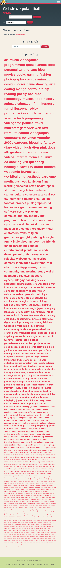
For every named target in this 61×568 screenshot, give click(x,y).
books (21, 74)
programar (31, 466)
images (34, 459)
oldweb (20, 294)
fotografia (29, 457)
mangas (38, 503)
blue (21, 452)
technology (12, 99)
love (45, 128)
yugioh (37, 549)
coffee (21, 298)
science (10, 118)
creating (23, 515)
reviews (24, 275)
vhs (54, 481)
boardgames (32, 428)
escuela (44, 469)
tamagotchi (32, 536)
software (10, 211)
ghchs (17, 375)
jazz (41, 452)
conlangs (54, 540)
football (9, 203)
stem (33, 546)
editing (37, 237)
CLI (19, 564)
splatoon (50, 363)
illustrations (13, 515)
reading (10, 94)
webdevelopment (12, 369)
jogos (19, 400)
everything (38, 262)
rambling (32, 532)
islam (10, 534)
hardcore (48, 489)
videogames (29, 60)
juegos (52, 333)
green (18, 478)
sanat (19, 520)
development (13, 254)
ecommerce (29, 434)
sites (15, 499)
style (15, 418)
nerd (33, 480)
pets (27, 294)
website (41, 190)
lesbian (16, 442)
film (36, 103)
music (14, 60)
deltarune (50, 287)
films (45, 181)
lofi (15, 548)
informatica (10, 298)
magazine (31, 505)
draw (6, 471)
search (19, 483)
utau (28, 431)
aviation (39, 499)
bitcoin (17, 457)
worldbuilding (14, 176)
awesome (49, 437)
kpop (38, 99)
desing (54, 536)
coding (9, 89)
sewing (33, 267)
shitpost (44, 518)
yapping (43, 503)
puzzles (26, 388)
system (40, 353)
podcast (26, 426)
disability (13, 528)
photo (32, 353)
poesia (42, 532)
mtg (41, 520)
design (9, 84)
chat (6, 319)
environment (18, 450)
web (38, 128)
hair (50, 499)
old (38, 452)
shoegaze (15, 520)
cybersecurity (11, 329)
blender (42, 403)
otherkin (6, 483)
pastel (19, 469)
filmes (24, 466)
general (18, 497)
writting (47, 495)
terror (38, 520)
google (34, 520)
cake (5, 549)
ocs (30, 94)
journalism (38, 388)
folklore (37, 524)
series (45, 224)
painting (29, 198)
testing (51, 315)
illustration (31, 147)
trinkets (50, 480)
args (38, 462)
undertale (23, 308)
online (34, 397)
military (48, 532)
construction (45, 457)
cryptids (6, 505)
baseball (28, 462)
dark (36, 418)
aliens (17, 372)
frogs (22, 497)
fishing (27, 485)
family (33, 378)
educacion (12, 287)
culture (19, 194)
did (22, 495)
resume (22, 350)
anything (9, 336)
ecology (13, 478)
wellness (28, 501)
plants (28, 250)
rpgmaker (21, 507)
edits (42, 548)
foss (45, 501)
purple (26, 497)
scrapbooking (18, 513)
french (31, 516)
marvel (47, 372)
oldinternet (45, 540)
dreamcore (22, 412)
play (25, 516)
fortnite (41, 385)
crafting (8, 333)
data (6, 403)
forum (35, 476)
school (23, 133)
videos (9, 157)
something (28, 534)
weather (29, 476)
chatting (6, 481)
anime (42, 65)
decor (10, 520)
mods (42, 501)
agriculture (51, 548)
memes (34, 157)
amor (15, 412)
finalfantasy (42, 536)
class (48, 515)
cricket (50, 481)
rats (40, 497)
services (45, 459)
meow (39, 412)
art (6, 60)
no (11, 403)
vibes (37, 540)
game (30, 84)
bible (22, 489)
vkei (28, 409)
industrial (33, 524)
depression (39, 493)
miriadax (6, 520)
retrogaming (47, 466)
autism (29, 343)
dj (23, 469)
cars (45, 176)
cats (33, 69)
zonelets (8, 412)
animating (38, 532)
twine (22, 437)
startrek (19, 516)
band (26, 340)
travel (39, 123)
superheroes (26, 513)
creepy (53, 457)
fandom (50, 167)
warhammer (6, 542)
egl (51, 495)
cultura (26, 487)
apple (35, 522)
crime (50, 522)
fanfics (41, 528)
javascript (39, 258)
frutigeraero (23, 360)
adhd (49, 530)
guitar (27, 254)
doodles (28, 530)
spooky (23, 534)
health (41, 186)
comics (30, 79)
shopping (49, 308)
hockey (6, 487)
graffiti (20, 503)
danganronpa (42, 420)
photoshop (26, 544)
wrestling (18, 426)
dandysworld (15, 530)
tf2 (13, 420)
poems (33, 360)
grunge (52, 445)
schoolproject (18, 509)
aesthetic (33, 176)
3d (49, 203)
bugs (33, 333)
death (11, 428)
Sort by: (5, 17)
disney (15, 518)
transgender (10, 360)
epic (15, 469)
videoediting (8, 469)
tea (52, 455)
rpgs (6, 428)
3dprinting (47, 476)
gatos (41, 350)
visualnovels (35, 369)
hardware (22, 473)
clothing (46, 305)
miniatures (36, 544)
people (43, 478)
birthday (51, 394)
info (33, 326)
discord (35, 294)
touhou (50, 385)
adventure (43, 397)
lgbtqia (30, 478)
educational (32, 439)
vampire (34, 518)
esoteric (6, 509)
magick (16, 532)
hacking (31, 280)
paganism (36, 526)
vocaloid (22, 186)
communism (20, 420)
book (17, 315)
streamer (27, 549)
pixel (52, 407)
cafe (49, 452)
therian (12, 473)
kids (22, 516)
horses (25, 464)
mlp (33, 312)
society (40, 505)
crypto (18, 326)
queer (33, 162)
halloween (32, 489)
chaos (9, 524)
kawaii (24, 167)
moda (14, 347)
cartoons (21, 142)
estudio (47, 509)
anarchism (25, 442)
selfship (39, 516)
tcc (54, 478)
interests (32, 350)
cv (54, 495)
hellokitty (40, 431)
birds (23, 329)
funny (8, 241)
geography (49, 442)
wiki (35, 363)
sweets (6, 534)
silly (22, 190)
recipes (29, 415)
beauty (41, 280)
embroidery (26, 532)
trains (23, 457)
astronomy (36, 322)
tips (48, 546)
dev (38, 445)
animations (42, 375)
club (25, 542)
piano (6, 409)
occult (50, 336)
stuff (7, 190)
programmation (50, 526)
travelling (8, 442)
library (11, 499)
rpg (43, 241)
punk (30, 203)
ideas (5, 485)
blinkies (47, 322)
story (35, 254)
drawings (8, 375)
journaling (16, 198)
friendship (46, 493)
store (35, 450)
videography (33, 464)
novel (26, 452)
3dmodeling (22, 445)
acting (6, 457)
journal (26, 171)
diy (25, 211)
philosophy (18, 108)
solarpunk (18, 546)
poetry (22, 94)
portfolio (33, 89)
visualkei (46, 534)
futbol (49, 350)
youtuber (31, 526)
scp (5, 536)
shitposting (27, 493)
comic (44, 152)
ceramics (53, 503)
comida (26, 228)
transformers (8, 452)
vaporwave (35, 305)
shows (40, 220)
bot (31, 511)
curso (18, 491)
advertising (12, 526)
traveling (25, 407)
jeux (54, 538)
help (11, 459)
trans (23, 233)
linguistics (19, 357)
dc (51, 476)
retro (8, 133)
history (48, 99)
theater (11, 457)
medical (11, 480)
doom (38, 457)
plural (26, 491)
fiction (30, 190)
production (43, 428)
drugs (53, 497)
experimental (24, 319)
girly (37, 473)
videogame (12, 123)
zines (42, 267)
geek (28, 536)
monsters (40, 476)
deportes (14, 391)
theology (15, 505)
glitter (34, 542)
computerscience (10, 462)
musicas (49, 540)
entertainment (13, 250)
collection (7, 464)
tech (20, 118)
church (9, 522)
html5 (26, 326)
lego (53, 464)
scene (44, 254)
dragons (38, 391)
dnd (37, 224)
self (14, 546)
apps (37, 357)
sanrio (16, 224)
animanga (32, 483)
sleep (7, 347)
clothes (33, 245)
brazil (11, 495)
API (28, 564)
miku (28, 473)
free (6, 372)
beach (22, 538)
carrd (37, 381)
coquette (30, 381)
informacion (53, 509)
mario (21, 455)
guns (15, 511)
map (39, 548)
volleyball (14, 439)
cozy (20, 464)
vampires (8, 357)
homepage (13, 483)
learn (27, 483)
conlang (50, 513)
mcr (52, 462)
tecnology (46, 542)
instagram (28, 518)
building (49, 507)
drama (6, 480)
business (21, 181)
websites (9, 326)
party (45, 528)
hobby (26, 400)
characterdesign (38, 394)
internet (21, 157)
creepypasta (45, 400)
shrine (25, 423)
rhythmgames (18, 524)
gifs (30, 412)
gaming (32, 74)
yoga (29, 459)
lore (18, 312)
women (13, 497)
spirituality (22, 291)
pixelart (33, 211)
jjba (38, 511)
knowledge (17, 495)
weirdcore (9, 294)
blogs (44, 294)
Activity (7, 12)
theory (34, 511)
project (30, 298)
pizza (6, 391)
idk (6, 152)
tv (31, 167)
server (24, 509)
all (23, 353)
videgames (26, 546)
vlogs (5, 528)
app (11, 372)
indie (16, 241)
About (8, 564)
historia (17, 471)
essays (24, 372)
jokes (31, 542)
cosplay (25, 312)
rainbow (13, 540)
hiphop (22, 415)
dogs (52, 147)
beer (45, 548)
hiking (26, 378)
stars (33, 420)
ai (42, 157)
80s (5, 450)
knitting (8, 353)
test (35, 171)
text (55, 487)
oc (6, 162)
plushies (51, 423)
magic (33, 308)
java (40, 466)
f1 (53, 466)
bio (45, 378)
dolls (51, 347)
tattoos (38, 480)
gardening (18, 152)
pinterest (46, 434)
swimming (35, 478)
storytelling (41, 298)
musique (12, 542)
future (28, 524)
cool (36, 241)
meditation (10, 518)
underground (6, 544)
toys (6, 366)
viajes (23, 530)
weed (29, 471)
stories (9, 194)
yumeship (14, 522)
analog (52, 493)
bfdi (28, 420)
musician (54, 544)
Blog (23, 564)
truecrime (7, 478)
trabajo (5, 546)
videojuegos (39, 133)
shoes (11, 481)
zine (36, 400)
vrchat (28, 528)
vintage (23, 287)
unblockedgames (47, 520)
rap (25, 366)
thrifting (6, 495)
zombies (51, 542)
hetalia (45, 530)
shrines (6, 516)
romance (42, 360)
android (23, 439)
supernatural (29, 469)
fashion (45, 74)
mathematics (26, 391)
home (36, 415)
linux (48, 157)
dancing (51, 369)
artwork (11, 487)
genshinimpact (35, 501)
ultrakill (31, 522)
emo (52, 176)
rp (25, 403)
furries (42, 336)
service (38, 489)
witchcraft (24, 333)
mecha (8, 549)
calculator (21, 532)
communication (24, 522)
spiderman (20, 518)
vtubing (42, 534)
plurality (24, 459)
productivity (35, 548)
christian (33, 495)
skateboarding (36, 372)
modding (20, 385)
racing (26, 489)
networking (48, 497)
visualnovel (38, 491)
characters (11, 233)
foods (33, 431)
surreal (31, 497)
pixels (7, 385)
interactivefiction (39, 530)
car (16, 428)
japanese (42, 333)
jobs (39, 534)
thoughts (24, 301)
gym (44, 369)
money (25, 322)
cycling (35, 507)
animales (43, 485)
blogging (36, 142)
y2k (25, 162)
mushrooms (10, 546)
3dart (36, 505)
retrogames (45, 499)
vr (14, 353)
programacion (15, 113)
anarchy (25, 503)
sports (32, 113)
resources (18, 403)
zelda (37, 528)
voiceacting (39, 522)
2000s (8, 142)
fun (6, 108)
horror (20, 84)
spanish (7, 431)
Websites (10, 9)
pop (37, 466)
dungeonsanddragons (18, 544)
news (32, 186)
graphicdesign (14, 237)
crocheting (30, 509)
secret (17, 549)
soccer (32, 287)
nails (41, 511)
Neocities (19, 560)
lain (27, 353)
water (26, 505)
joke (33, 534)
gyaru (18, 388)
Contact (52, 564)
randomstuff (9, 536)
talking (31, 507)
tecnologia (31, 336)
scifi (47, 194)
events (13, 350)
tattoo (5, 511)
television (42, 347)
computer (9, 291)
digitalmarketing (15, 489)
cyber (40, 464)
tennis (6, 491)
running (7, 420)
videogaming (12, 491)
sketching (7, 489)
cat (38, 198)
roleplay (9, 258)
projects (38, 343)
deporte (47, 447)
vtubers (26, 455)
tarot (51, 375)
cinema (32, 207)
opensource (8, 476)
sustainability (51, 501)
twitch (15, 415)
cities (23, 548)
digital (7, 322)
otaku (44, 507)
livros (37, 483)
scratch (53, 447)
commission (7, 532)
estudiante (21, 485)
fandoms (34, 315)
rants (16, 503)
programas (49, 478)
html (52, 113)
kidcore (32, 485)
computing (38, 455)
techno (23, 476)
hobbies (8, 305)
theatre (18, 340)
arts (40, 194)
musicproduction (45, 516)
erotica (42, 509)
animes (18, 363)
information (10, 308)
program (10, 220)
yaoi (6, 350)
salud (33, 473)
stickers (16, 452)
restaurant (40, 481)
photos (32, 291)
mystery (8, 394)
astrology (27, 363)
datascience (9, 538)
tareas (5, 540)
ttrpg (23, 267)
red (47, 548)
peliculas (8, 415)
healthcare (50, 485)
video (17, 147)
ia (45, 532)
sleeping (23, 347)
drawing (42, 84)
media (9, 181)
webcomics (24, 258)
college (6, 459)
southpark (40, 471)
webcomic (12, 171)
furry (45, 89)
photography (14, 79)
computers (12, 137)
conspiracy (44, 487)
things (33, 442)
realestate (14, 455)
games (31, 65)
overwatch (42, 538)
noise (47, 418)
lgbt (42, 215)
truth (10, 507)
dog (13, 385)
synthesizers (29, 520)
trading (11, 471)
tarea (41, 540)
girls (30, 450)
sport (7, 224)
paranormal (9, 423)
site (29, 329)
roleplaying (9, 400)
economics (24, 478)
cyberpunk (11, 280)
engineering (28, 271)
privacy (18, 423)
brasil (32, 448)
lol (24, 409)
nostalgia (11, 167)
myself (19, 409)
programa (7, 497)
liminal (27, 515)
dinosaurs (15, 448)
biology (43, 301)
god (46, 445)
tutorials (48, 503)
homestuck (11, 207)
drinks (37, 546)
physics (36, 319)
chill (53, 489)
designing (42, 439)
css (19, 211)
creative (8, 315)
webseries (21, 505)
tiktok (49, 473)
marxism (33, 528)
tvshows (9, 340)
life (15, 133)
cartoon (8, 378)
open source (27, 560)
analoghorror (38, 513)
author (42, 483)
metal (49, 228)
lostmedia (46, 522)
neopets (14, 534)
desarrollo (22, 549)
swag (33, 426)
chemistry (46, 455)
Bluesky (41, 560)
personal (11, 69)
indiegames (23, 418)
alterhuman (33, 499)
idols (24, 526)
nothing (16, 322)
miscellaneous (25, 540)
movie (24, 305)
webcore (36, 275)
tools (39, 450)
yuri (17, 397)
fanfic (25, 369)
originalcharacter (47, 524)
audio (45, 412)
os (24, 518)
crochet (21, 203)
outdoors (15, 437)
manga (21, 89)
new (27, 526)
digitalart (28, 224)
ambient (27, 499)
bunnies (22, 428)
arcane (49, 544)
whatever (15, 464)
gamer (34, 471)
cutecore (31, 194)
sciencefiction (20, 499)
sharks (26, 450)
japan (40, 308)
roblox (33, 108)
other (47, 343)
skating (50, 469)
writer (16, 507)
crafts (38, 167)
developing (50, 538)
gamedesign (10, 381)
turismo (50, 487)
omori (6, 439)
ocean (12, 409)
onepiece (11, 509)
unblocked (32, 452)
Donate (14, 564)
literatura (48, 471)
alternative (48, 319)
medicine (46, 381)
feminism (29, 437)
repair (12, 532)
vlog (39, 459)
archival (40, 546)
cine (6, 445)
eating (33, 493)
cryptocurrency (25, 511)
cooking (15, 162)
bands (43, 489)
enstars (51, 483)
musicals (8, 406)
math (14, 190)
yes (17, 473)
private (10, 548)
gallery (16, 394)
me (18, 228)
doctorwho (19, 548)
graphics (41, 203)
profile (32, 347)
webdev (10, 450)
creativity (38, 228)
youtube (43, 137)
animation (44, 79)
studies (12, 544)
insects (6, 473)
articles (51, 516)
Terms (46, 564)
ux (13, 507)
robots (40, 378)
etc (6, 198)
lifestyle (48, 237)
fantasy (49, 142)
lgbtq (28, 237)
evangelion (6, 526)
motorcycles (17, 542)
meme (41, 366)
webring (31, 540)
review (19, 511)
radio (13, 319)
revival (23, 520)
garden (40, 507)
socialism (43, 473)
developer (32, 366)
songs (7, 437)
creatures (53, 532)
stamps (21, 381)
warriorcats (8, 466)
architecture (11, 301)
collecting (9, 363)
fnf (31, 400)
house (5, 522)
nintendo (41, 312)
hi (23, 481)
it (5, 287)
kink (34, 540)
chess (34, 385)
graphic (52, 426)
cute (38, 94)
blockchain (11, 503)
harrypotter (36, 509)
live (51, 515)
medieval (12, 501)
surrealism (17, 480)
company (51, 511)
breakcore (48, 415)
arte (52, 84)
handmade (39, 518)
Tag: (4, 22)
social (40, 287)
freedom (27, 481)
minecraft (11, 128)
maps (42, 480)
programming (14, 65)
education (25, 103)
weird (50, 271)
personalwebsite (41, 329)
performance (12, 516)
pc (55, 455)
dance (50, 220)
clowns (44, 450)
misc (22, 448)
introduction (36, 409)
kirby (46, 483)
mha (46, 538)
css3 (13, 524)
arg (41, 162)
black (17, 540)
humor (48, 388)
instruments (27, 548)
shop (17, 305)
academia (45, 491)
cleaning (15, 485)
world (9, 485)
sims (20, 530)
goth (23, 207)
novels (45, 409)
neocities (43, 515)
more (50, 536)
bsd (46, 480)
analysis (31, 487)
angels (29, 480)
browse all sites (20, 34)
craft (48, 431)
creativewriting (43, 526)
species (12, 513)
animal (5, 518)
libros (41, 418)
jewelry (38, 434)
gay (22, 280)
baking (46, 198)
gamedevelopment (14, 343)
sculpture (31, 491)
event (48, 462)
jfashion (33, 407)
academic (6, 501)
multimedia (47, 464)
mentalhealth (16, 366)
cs (28, 516)
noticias (52, 518)
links (6, 397)
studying (8, 418)
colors (15, 493)
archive (22, 220)
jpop (45, 452)
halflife (26, 538)
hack (28, 542)
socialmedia (9, 434)
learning (9, 186)
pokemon (29, 137)
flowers (34, 301)
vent (27, 448)
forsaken (6, 515)
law (34, 412)
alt (43, 448)
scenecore (8, 426)
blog (41, 69)
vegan (29, 538)
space (50, 186)
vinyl (17, 528)
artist (31, 220)
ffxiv (41, 415)
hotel (31, 546)
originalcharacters (27, 284)
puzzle (41, 363)
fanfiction (34, 181)
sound (20, 481)
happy (21, 542)
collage (40, 442)
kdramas (38, 515)
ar (31, 548)
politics (27, 123)
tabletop (23, 471)
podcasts (16, 476)
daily (18, 536)
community (11, 271)
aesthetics (11, 275)
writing (24, 69)
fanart (8, 245)
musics (37, 536)
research (20, 336)
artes (16, 487)
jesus (32, 455)
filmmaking (39, 437)
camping (32, 515)
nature (43, 113)
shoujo (9, 540)
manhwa (17, 459)
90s (53, 194)
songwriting (34, 538)
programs (6, 513)
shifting (18, 538)
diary (8, 147)
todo (42, 542)
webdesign (44, 284)
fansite (17, 406)
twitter (5, 524)
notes (32, 513)
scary (43, 497)
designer (19, 534)
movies (9, 74)
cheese (14, 538)
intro (28, 385)
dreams (44, 357)
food (51, 65)
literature (47, 103)
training (24, 524)
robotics (21, 431)
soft (49, 505)
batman (53, 505)
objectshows (43, 407)
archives (46, 511)
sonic (37, 250)
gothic (25, 375)
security (25, 394)
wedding (20, 493)
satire (20, 528)
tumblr (34, 462)
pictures (19, 434)
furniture (6, 499)
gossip (51, 546)
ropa (45, 481)
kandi (15, 481)
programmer (17, 466)
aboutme (27, 241)
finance (34, 340)
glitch (10, 505)
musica (28, 99)
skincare (24, 480)
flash (43, 462)
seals (48, 518)
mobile (23, 501)
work (18, 353)
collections (38, 542)
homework (27, 495)
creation (36, 497)
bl (42, 445)
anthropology (31, 503)
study (41, 271)
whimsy (50, 450)
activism (43, 423)
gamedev (27, 128)
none (14, 431)
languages (23, 262)
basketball (10, 284)
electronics (11, 267)
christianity (34, 423)
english (32, 375)
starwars (7, 455)
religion (33, 233)
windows (17, 378)
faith (22, 546)
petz (22, 491)
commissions (13, 215)
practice (6, 507)
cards (18, 515)
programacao (40, 495)
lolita (38, 448)
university (18, 501)
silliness (46, 536)
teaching (47, 391)
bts (34, 457)
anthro (20, 540)
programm (51, 534)
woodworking (32, 549)
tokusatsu (6, 548)
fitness (24, 315)
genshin (30, 357)
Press (33, 564)
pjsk (31, 418)
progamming (42, 426)
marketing (45, 207)
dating (48, 528)
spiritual (41, 544)
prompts (14, 536)
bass (5, 538)
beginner (45, 544)
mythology (32, 403)
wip (16, 333)
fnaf (53, 284)
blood (19, 522)
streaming (20, 245)
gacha (5, 503)
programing (34, 118)
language (9, 312)
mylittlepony (19, 526)
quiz (9, 528)
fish (46, 353)
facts (36, 534)
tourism (21, 487)
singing (40, 326)
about (43, 315)
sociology (37, 487)
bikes (35, 516)
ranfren (44, 546)
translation (20, 462)
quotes (45, 505)
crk (53, 522)
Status (39, 564)
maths (7, 448)
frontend (32, 530)
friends (51, 241)
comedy (9, 262)
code (45, 250)
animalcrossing (7, 530)
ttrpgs (50, 312)
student (12, 445)
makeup (9, 228)
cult (38, 538)
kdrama (38, 485)
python (49, 366)
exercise (24, 528)
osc (12, 397)
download (31, 544)
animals (10, 103)
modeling (33, 481)
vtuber (41, 291)
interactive (9, 388)
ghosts (26, 507)
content (54, 520)
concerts (10, 511)
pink (43, 147)
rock (50, 262)
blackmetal (13, 549)
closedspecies (8, 493)
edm (23, 483)
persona (37, 469)
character (44, 513)
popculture (25, 397)
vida (41, 524)
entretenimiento (23, 536)
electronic (32, 445)
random (32, 152)
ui (53, 546)
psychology (31, 215)
